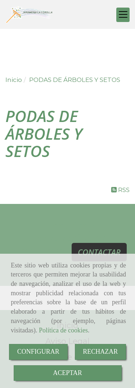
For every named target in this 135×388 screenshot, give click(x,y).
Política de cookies (63, 330)
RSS (120, 189)
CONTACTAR (99, 252)
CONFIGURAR (38, 351)
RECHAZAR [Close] (100, 351)
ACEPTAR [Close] (67, 372)
